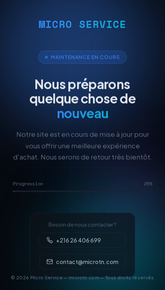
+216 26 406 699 (74, 245)
